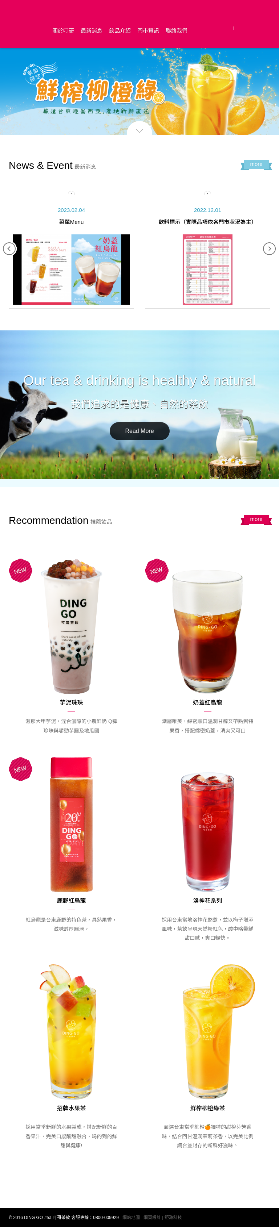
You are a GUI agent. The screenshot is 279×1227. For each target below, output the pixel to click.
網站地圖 (131, 1217)
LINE (242, 28)
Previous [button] (9, 248)
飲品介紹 (120, 31)
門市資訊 (148, 31)
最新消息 (91, 31)
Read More (139, 431)
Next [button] (269, 248)
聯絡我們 (176, 31)
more (256, 164)
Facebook (225, 28)
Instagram (260, 28)
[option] (71, 252)
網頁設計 (152, 1217)
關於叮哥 (63, 31)
